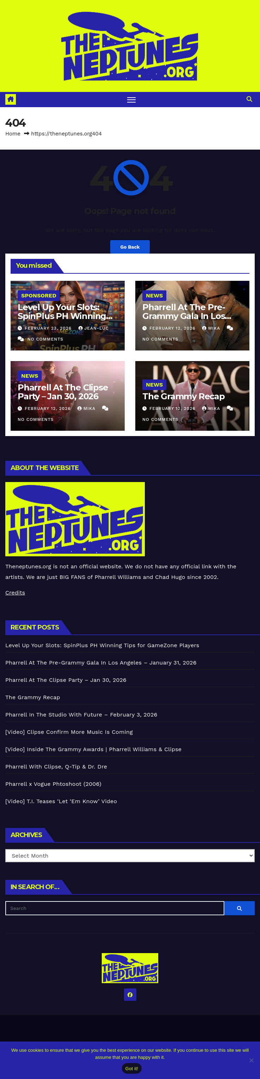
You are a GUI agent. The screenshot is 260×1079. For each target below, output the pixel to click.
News (154, 295)
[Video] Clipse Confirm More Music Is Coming (69, 732)
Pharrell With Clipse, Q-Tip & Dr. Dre (56, 766)
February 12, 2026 (173, 328)
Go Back (130, 247)
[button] (249, 99)
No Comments (45, 339)
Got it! (131, 1068)
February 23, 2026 (49, 328)
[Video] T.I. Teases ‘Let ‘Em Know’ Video (61, 801)
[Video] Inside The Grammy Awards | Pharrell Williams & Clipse (93, 749)
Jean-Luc (93, 328)
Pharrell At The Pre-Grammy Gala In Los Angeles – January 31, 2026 (100, 662)
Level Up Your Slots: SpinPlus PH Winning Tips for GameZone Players (102, 645)
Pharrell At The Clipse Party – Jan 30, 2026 (63, 391)
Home (12, 133)
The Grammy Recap (183, 396)
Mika (212, 328)
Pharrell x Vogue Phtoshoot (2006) (53, 784)
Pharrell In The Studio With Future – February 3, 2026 (81, 714)
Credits (15, 592)
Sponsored (38, 295)
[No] (251, 1060)
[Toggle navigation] (131, 99)
